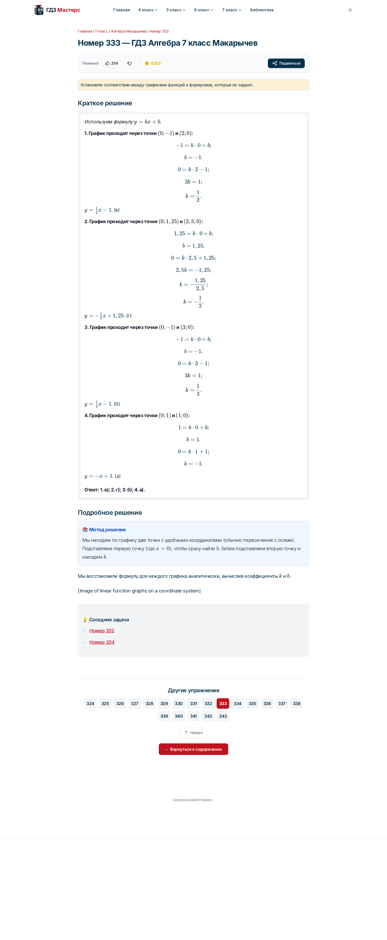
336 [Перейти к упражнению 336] (267, 703)
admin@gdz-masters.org (218, 883)
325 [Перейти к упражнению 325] (105, 703)
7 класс (232, 9)
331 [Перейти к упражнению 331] (193, 703)
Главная (121, 9)
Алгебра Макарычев (128, 31)
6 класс (204, 9)
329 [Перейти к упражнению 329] (164, 703)
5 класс (176, 9)
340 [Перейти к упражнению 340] (179, 716)
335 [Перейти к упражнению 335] (252, 703)
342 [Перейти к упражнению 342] (208, 716)
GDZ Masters (48, 863)
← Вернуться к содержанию (193, 749)
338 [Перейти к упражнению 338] (297, 703)
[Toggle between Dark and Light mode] (350, 10)
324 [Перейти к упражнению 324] (90, 703)
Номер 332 (101, 630)
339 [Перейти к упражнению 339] (164, 716)
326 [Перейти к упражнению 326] (120, 703)
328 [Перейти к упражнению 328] (149, 703)
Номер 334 (101, 642)
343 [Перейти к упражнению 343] (223, 716)
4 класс (148, 9)
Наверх (193, 732)
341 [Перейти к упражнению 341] (193, 716)
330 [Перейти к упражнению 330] (179, 703)
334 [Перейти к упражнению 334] (238, 703)
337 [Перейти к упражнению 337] (282, 703)
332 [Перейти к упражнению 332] (208, 703)
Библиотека (262, 9)
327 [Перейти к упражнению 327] (134, 703)
